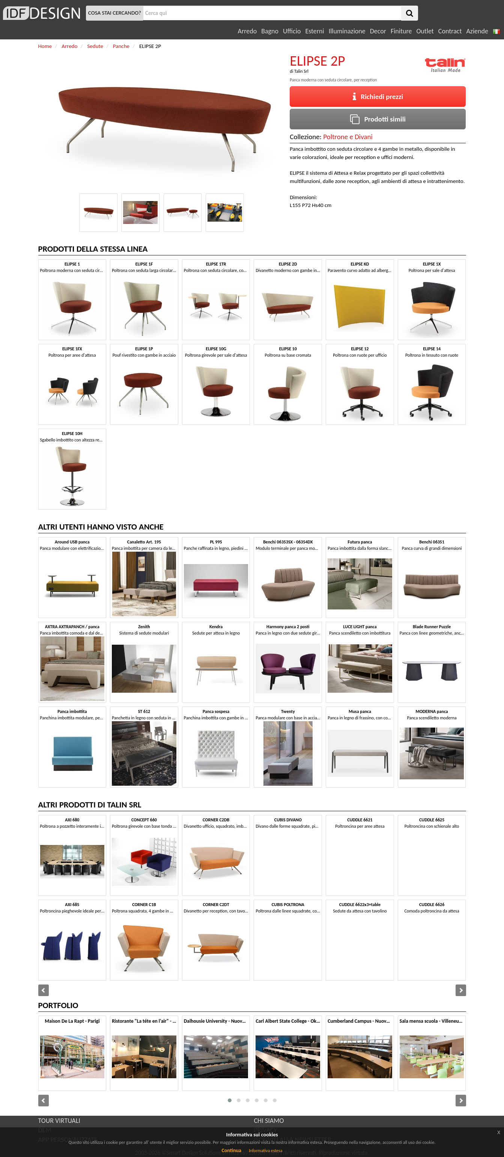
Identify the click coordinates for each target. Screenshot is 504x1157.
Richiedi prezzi (378, 96)
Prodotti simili (378, 119)
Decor (378, 31)
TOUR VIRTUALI (59, 1120)
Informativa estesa (266, 1150)
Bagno (269, 31)
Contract (450, 31)
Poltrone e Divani (348, 136)
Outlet (424, 31)
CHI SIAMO (269, 1120)
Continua (231, 1150)
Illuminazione (347, 31)
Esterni (314, 31)
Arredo (247, 31)
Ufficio (292, 31)
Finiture (401, 31)
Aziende (477, 31)
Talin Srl (301, 71)
